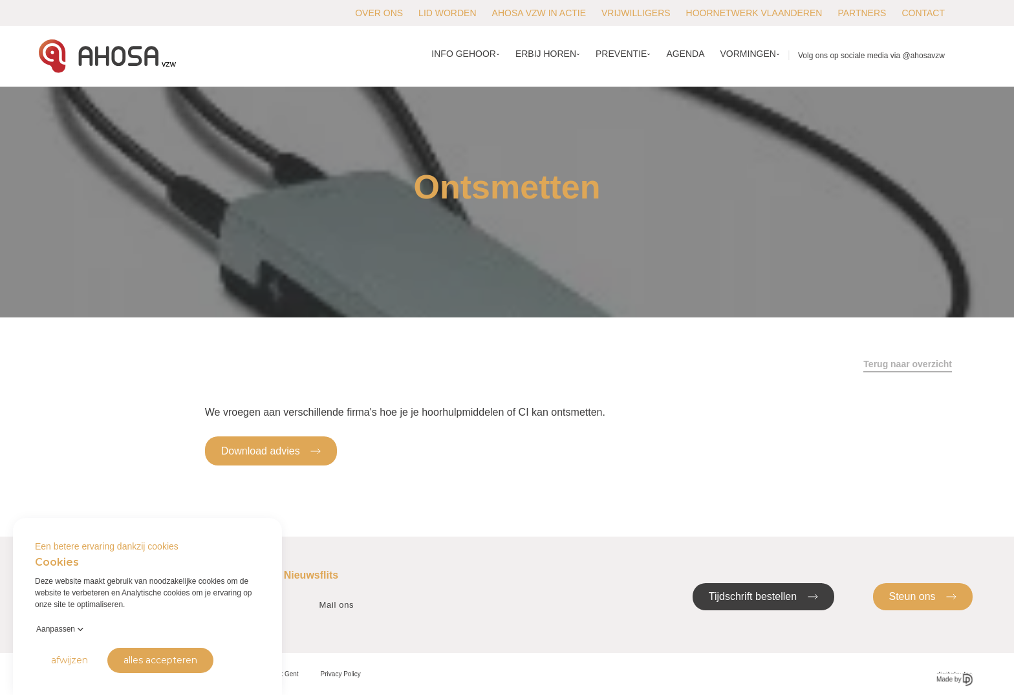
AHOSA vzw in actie (539, 13)
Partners (861, 13)
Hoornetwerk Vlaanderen (754, 13)
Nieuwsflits (311, 575)
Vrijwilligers (636, 13)
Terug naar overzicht (907, 364)
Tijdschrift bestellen (763, 596)
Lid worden (447, 13)
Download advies (271, 450)
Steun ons (923, 596)
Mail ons (336, 605)
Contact (923, 13)
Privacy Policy (341, 674)
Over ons (379, 13)
